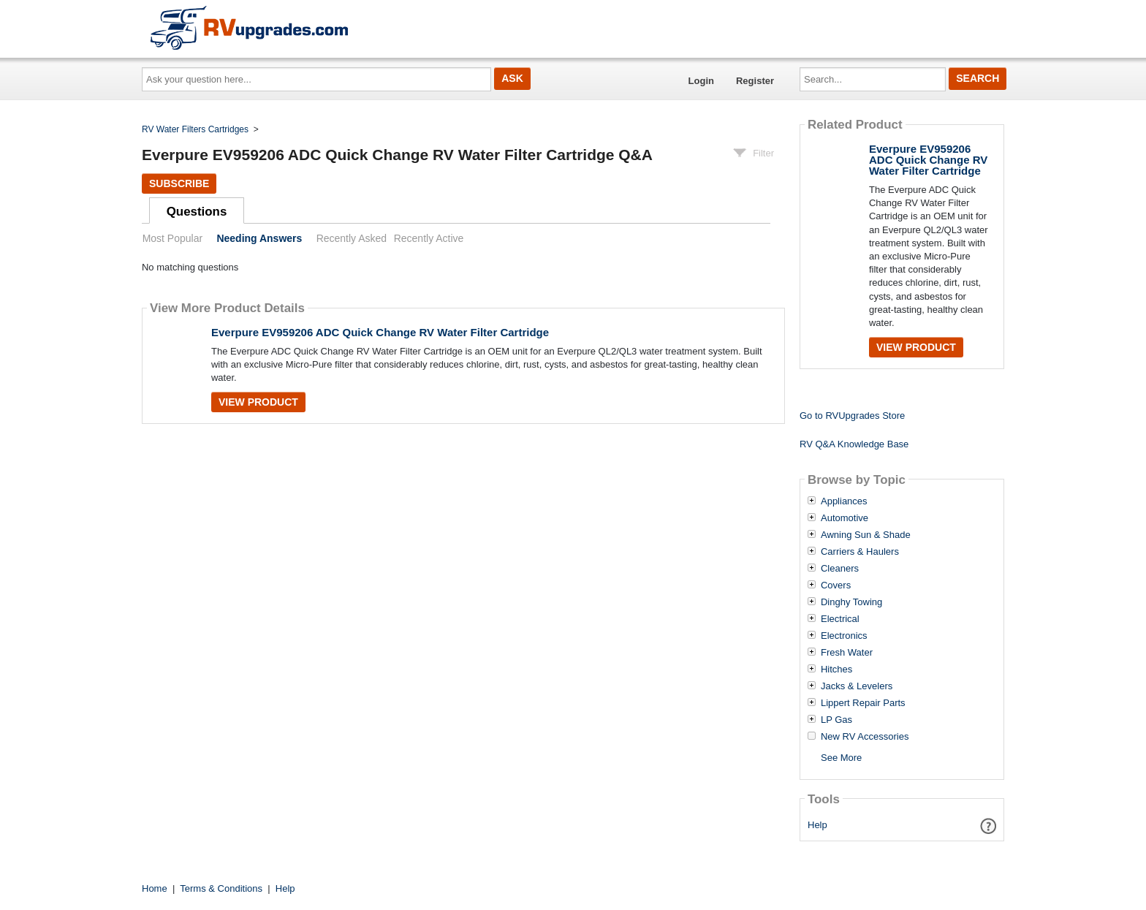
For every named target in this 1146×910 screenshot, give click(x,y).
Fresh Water (847, 653)
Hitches (836, 669)
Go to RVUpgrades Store (852, 415)
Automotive (844, 518)
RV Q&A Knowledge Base (854, 444)
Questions (197, 212)
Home (154, 888)
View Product (258, 402)
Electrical (840, 619)
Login (701, 80)
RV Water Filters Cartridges (195, 129)
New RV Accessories (864, 737)
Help (817, 824)
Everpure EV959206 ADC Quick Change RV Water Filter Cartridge (380, 332)
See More (841, 757)
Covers (836, 585)
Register (755, 80)
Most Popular (172, 238)
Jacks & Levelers (856, 686)
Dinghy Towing (851, 602)
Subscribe (179, 183)
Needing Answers (259, 238)
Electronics (844, 636)
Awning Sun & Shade (866, 535)
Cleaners (840, 569)
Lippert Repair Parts (863, 703)
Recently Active (429, 238)
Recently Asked (351, 238)
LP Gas (836, 720)
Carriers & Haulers (860, 552)
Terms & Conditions (221, 888)
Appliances (844, 501)
